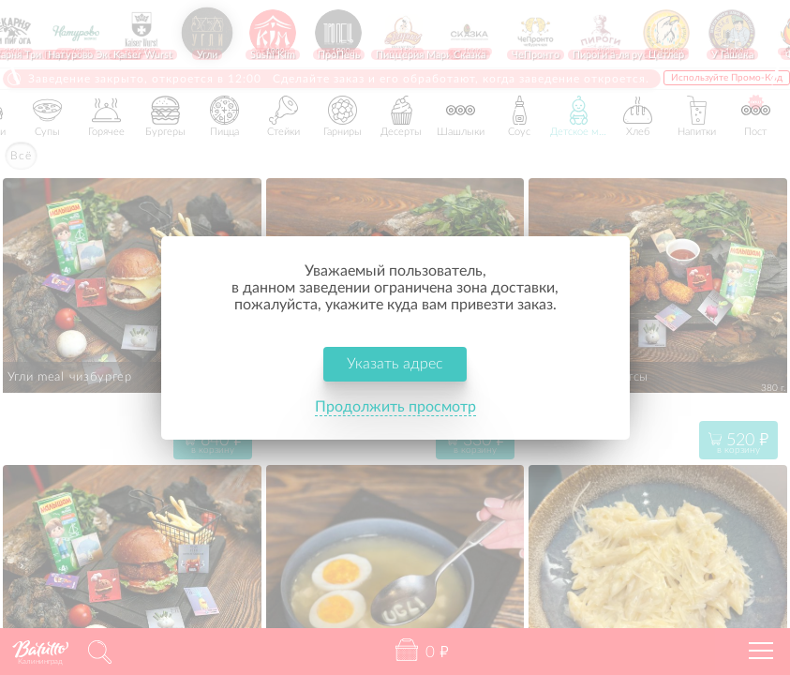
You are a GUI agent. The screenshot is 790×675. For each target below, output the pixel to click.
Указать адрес (395, 363)
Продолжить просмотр (395, 406)
